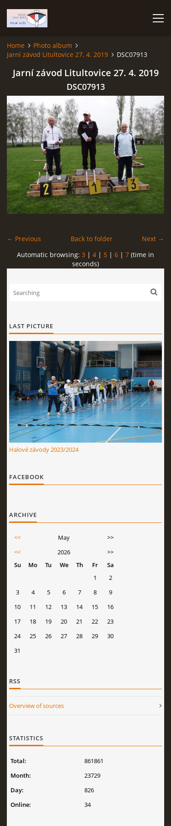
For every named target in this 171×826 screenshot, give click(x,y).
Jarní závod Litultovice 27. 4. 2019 (57, 54)
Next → (153, 238)
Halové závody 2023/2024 (43, 449)
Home (16, 45)
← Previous (24, 238)
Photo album (52, 45)
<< (17, 537)
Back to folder (92, 238)
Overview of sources (36, 706)
